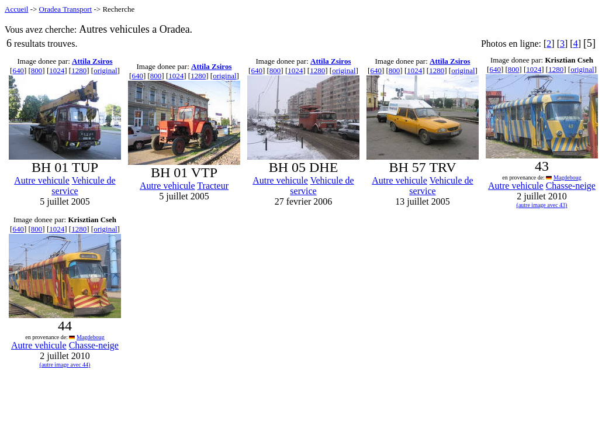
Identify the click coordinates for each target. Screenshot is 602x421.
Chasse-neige (571, 186)
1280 (79, 70)
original (105, 70)
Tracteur (213, 186)
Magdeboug (567, 177)
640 (18, 70)
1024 (56, 70)
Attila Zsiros (92, 61)
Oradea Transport (65, 9)
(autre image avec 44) (65, 364)
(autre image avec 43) (542, 205)
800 (37, 70)
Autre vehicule (42, 180)
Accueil (16, 9)
